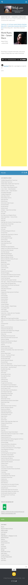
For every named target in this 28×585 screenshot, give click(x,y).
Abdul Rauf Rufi (4, 199)
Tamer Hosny (4, 465)
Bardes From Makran (6, 260)
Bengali (2, 550)
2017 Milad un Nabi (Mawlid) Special (9, 187)
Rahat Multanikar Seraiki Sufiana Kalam (9, 400)
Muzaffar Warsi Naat (5, 369)
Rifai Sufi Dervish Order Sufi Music (8, 405)
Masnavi (3, 539)
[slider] (12, 59)
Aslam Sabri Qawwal (5, 241)
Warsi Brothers (4, 482)
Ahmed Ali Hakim (5, 204)
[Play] (3, 59)
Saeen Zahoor (4, 416)
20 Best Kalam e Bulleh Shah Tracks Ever (10, 183)
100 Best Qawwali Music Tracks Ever (9, 180)
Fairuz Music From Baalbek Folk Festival (10, 276)
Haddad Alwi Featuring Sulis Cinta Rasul (10, 292)
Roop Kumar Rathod (5, 409)
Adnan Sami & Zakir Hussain (7, 203)
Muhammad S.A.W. (5, 543)
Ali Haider (3, 213)
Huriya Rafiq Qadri (5, 308)
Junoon (2, 325)
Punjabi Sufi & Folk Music (6, 383)
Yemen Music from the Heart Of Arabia (10, 484)
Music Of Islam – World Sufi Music (8, 367)
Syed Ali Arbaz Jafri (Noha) (7, 458)
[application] (14, 59)
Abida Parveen (4, 201)
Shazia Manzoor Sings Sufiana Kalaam (9, 432)
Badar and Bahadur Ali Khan (7, 257)
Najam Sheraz (4, 370)
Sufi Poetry (3, 560)
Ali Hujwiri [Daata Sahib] (6, 557)
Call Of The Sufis (4, 267)
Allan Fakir (3, 218)
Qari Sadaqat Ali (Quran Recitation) (8, 384)
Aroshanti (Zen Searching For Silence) (9, 234)
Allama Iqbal (4, 530)
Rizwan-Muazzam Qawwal (7, 407)
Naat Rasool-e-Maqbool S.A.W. (9, 536)
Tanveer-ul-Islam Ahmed (7, 467)
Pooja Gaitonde (4, 381)
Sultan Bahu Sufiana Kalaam (7, 454)
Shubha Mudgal (4, 442)
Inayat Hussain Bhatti (6, 315)
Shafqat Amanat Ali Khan (6, 423)
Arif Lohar (3, 229)
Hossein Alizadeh (5, 304)
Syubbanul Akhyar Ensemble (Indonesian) (10, 460)
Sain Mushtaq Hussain (6, 414)
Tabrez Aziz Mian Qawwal (7, 461)
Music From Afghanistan (6, 363)
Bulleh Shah (3, 548)
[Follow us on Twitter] (26, 172)
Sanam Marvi (4, 419)
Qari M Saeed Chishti (5, 388)
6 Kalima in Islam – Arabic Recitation (9, 190)
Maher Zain (3, 334)
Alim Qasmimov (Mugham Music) (8, 215)
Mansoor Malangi (5, 339)
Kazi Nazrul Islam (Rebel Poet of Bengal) (10, 330)
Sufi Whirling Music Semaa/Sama (8, 453)
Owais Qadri (3, 377)
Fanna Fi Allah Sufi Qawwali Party (8, 283)
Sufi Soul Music (4, 451)
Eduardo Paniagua (5, 273)
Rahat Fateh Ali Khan (5, 398)
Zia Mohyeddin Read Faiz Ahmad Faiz (9, 489)
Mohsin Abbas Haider (6, 353)
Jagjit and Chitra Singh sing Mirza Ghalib (10, 318)
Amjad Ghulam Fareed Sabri (7, 224)
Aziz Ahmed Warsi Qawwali (7, 250)
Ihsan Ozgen (4, 309)
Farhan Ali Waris (4, 287)
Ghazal (2, 544)
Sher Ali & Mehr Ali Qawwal (7, 440)
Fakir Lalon (3, 558)
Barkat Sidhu (4, 262)
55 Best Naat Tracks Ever (6, 182)
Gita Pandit (3, 290)
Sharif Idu (3, 430)
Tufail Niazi (3, 472)
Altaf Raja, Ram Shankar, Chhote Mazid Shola (11, 222)
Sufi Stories (4, 532)
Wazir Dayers (4, 553)
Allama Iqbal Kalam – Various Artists (9, 217)
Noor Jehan (3, 372)
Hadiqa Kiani (4, 294)
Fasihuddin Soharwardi (6, 288)
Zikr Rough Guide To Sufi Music (8, 495)
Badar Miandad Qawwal (6, 253)
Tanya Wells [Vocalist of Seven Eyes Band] (10, 468)
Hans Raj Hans (4, 301)
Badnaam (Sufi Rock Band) (7, 255)
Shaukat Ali (3, 425)
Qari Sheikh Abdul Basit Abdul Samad (9, 386)
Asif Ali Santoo (4, 239)
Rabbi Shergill (4, 397)
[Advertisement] (14, 121)
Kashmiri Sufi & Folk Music (7, 327)
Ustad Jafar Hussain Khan (6, 477)
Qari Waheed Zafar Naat (6, 391)
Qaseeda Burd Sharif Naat (7, 393)
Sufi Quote (3, 546)
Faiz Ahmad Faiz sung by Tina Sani (8, 280)
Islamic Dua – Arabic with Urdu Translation (10, 313)
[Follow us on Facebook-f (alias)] (22, 172)
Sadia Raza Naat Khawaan (6, 412)
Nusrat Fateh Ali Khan (6, 374)
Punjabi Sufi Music (5, 555)
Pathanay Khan (4, 379)
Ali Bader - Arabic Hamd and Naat (8, 210)
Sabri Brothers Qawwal (6, 411)
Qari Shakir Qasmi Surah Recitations (9, 390)
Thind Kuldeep (4, 470)
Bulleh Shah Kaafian (5, 264)
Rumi (2, 527)
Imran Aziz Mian (4, 311)
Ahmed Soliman (4, 206)
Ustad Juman (4, 479)
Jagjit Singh (3, 316)
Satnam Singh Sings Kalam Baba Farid (9, 421)
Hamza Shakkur (4, 299)
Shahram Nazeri (4, 428)
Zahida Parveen (4, 488)
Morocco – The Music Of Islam (8, 355)
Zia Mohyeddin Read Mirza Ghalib (8, 493)
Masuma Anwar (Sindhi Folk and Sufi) (9, 337)
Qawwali (3, 534)
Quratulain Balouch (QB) (6, 395)
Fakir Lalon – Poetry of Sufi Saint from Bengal (11, 281)
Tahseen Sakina (4, 463)
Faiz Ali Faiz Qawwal (5, 278)
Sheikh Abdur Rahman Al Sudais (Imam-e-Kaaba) (12, 433)
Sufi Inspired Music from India (8, 446)
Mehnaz (3, 344)
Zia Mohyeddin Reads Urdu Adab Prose (10, 491)
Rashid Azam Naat (5, 402)
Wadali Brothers (4, 481)
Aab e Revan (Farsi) (5, 196)
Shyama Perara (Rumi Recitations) (8, 444)
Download (6, 66)
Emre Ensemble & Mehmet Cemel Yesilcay (10, 274)
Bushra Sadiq (4, 266)
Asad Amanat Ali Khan (6, 236)
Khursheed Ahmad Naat (6, 332)
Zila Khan (3, 496)
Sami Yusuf (3, 418)
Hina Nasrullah (4, 302)
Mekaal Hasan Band (5, 346)
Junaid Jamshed (4, 323)
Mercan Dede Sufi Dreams (7, 348)
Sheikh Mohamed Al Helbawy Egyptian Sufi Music (12, 439)
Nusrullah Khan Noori (6, 376)
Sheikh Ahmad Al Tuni (6, 437)
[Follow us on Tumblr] (24, 172)
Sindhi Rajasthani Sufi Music (7, 449)
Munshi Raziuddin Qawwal (7, 360)
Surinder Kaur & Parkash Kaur (7, 456)
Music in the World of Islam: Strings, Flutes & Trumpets (13, 365)
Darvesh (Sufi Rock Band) (6, 271)
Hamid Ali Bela (4, 295)
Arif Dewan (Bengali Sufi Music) (8, 231)
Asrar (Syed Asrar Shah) (6, 243)
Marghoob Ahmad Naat (6, 342)
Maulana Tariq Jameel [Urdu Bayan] (9, 341)
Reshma (3, 404)
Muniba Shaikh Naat (5, 358)
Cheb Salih (3, 269)
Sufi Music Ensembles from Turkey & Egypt (11, 447)
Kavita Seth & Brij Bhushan (7, 328)
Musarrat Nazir (4, 362)
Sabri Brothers (4, 541)
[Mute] (21, 59)
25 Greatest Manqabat (6, 192)
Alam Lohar (3, 211)
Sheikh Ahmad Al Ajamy (6, 435)
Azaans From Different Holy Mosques (9, 248)
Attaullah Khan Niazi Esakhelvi (7, 246)
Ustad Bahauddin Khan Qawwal (8, 475)
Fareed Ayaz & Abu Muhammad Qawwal (10, 285)
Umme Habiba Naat (5, 474)
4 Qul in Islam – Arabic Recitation (8, 189)
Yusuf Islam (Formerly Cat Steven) (8, 486)
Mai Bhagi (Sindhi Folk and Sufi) (8, 335)
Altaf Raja (3, 220)
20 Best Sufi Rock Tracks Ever (7, 185)
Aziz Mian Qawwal (5, 252)
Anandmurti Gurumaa (6, 225)
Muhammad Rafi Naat (6, 356)
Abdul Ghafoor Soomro (6, 197)
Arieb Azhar (3, 227)
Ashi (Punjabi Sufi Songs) (6, 238)
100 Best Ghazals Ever (6, 194)
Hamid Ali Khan (4, 297)
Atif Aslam (3, 245)
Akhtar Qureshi (4, 208)
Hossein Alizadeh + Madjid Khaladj (8, 306)
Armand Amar (4, 232)
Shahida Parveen (5, 426)
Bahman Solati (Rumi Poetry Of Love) (9, 259)
